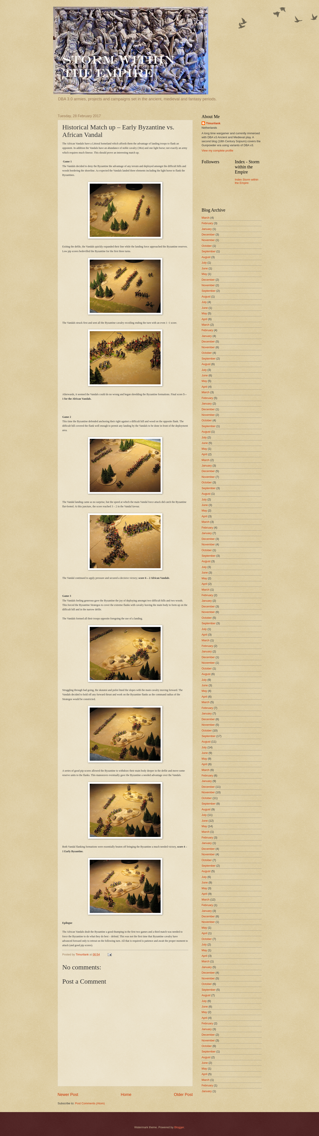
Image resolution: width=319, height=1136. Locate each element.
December (208, 234)
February (207, 223)
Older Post (183, 1094)
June (205, 268)
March (206, 217)
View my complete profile (217, 150)
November (208, 240)
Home (126, 1094)
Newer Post (68, 1094)
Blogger (179, 1127)
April (204, 319)
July (204, 262)
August (206, 257)
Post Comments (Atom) (90, 1103)
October (207, 245)
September (209, 251)
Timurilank (213, 123)
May (204, 274)
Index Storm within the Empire (246, 181)
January (207, 229)
